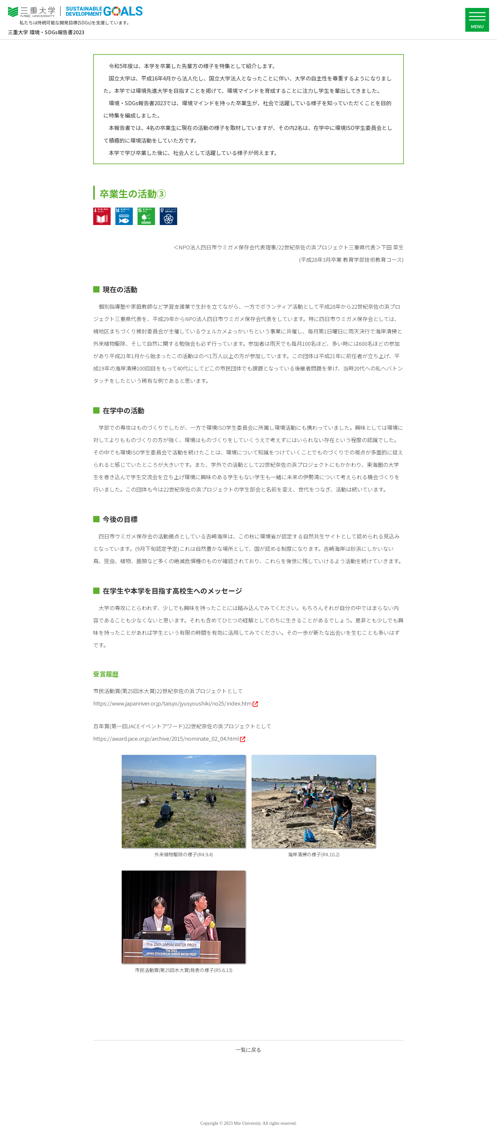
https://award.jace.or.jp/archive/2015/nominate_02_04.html (166, 738)
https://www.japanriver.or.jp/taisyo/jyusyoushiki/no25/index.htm (172, 703)
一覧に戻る (248, 1050)
